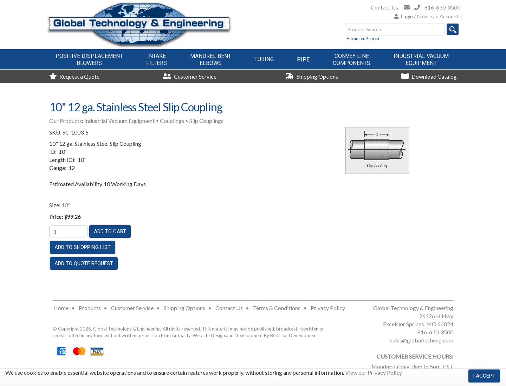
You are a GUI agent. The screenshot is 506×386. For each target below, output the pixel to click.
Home (61, 308)
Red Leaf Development (293, 335)
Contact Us (229, 308)
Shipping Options (311, 76)
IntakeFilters (156, 59)
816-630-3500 (442, 7)
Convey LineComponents (351, 59)
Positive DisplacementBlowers (89, 59)
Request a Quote (74, 76)
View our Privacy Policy (373, 372)
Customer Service (189, 76)
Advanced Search (362, 38)
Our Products (65, 120)
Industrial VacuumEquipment (421, 59)
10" (65, 205)
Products (90, 308)
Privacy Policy (328, 308)
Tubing (264, 59)
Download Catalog (429, 76)
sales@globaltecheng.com (421, 340)
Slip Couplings (206, 120)
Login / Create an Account (430, 16)
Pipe (303, 59)
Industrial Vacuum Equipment (119, 120)
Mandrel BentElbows (210, 59)
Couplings (172, 120)
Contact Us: (385, 7)
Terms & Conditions (276, 308)
